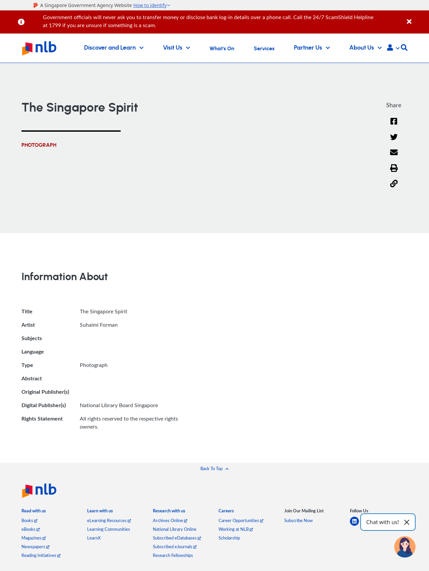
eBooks (30, 529)
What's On (221, 48)
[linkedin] (357, 525)
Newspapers (35, 547)
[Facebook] (394, 125)
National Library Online (174, 529)
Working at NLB (236, 529)
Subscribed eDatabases (177, 538)
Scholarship (229, 538)
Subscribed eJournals (175, 547)
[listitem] (33, 512)
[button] (393, 48)
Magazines (33, 538)
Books (29, 520)
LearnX (94, 538)
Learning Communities (108, 529)
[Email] (394, 157)
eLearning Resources (109, 520)
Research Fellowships (173, 555)
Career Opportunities (241, 520)
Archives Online (170, 520)
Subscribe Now (298, 520)
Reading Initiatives (41, 555)
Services (264, 48)
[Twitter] (394, 141)
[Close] (417, 17)
